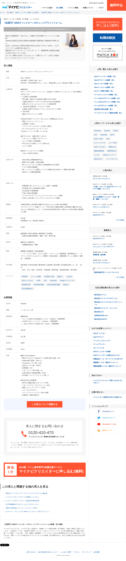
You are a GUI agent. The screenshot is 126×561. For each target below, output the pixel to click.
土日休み (69, 276)
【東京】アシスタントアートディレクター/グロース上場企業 (26, 493)
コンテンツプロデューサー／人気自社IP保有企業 (22, 501)
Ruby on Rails (98, 139)
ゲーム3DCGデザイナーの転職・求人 (107, 102)
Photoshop (97, 131)
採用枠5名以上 (112, 151)
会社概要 (96, 552)
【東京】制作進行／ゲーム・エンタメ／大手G (21, 508)
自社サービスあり (27, 280)
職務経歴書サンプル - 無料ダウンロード (107, 366)
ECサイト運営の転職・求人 (103, 91)
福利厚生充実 (26, 284)
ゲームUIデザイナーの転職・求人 (105, 105)
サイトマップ (86, 552)
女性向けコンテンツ (109, 155)
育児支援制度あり (27, 288)
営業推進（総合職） (100, 255)
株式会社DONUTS (100, 319)
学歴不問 (25, 276)
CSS (45, 280)
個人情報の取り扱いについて (48, 552)
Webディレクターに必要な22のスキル (106, 355)
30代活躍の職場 (39, 284)
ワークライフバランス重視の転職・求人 (108, 113)
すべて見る (120, 220)
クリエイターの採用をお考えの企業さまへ (108, 397)
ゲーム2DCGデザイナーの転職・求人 (107, 98)
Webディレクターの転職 (101, 351)
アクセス (76, 552)
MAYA (112, 135)
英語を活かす (98, 159)
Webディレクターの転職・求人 (105, 76)
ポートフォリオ (98, 348)
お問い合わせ (31, 552)
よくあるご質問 (65, 552)
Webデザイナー (98, 337)
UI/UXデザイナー (99, 215)
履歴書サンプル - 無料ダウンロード (105, 362)
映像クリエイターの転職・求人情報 (103, 194)
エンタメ (97, 155)
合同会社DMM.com (101, 315)
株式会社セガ (99, 312)
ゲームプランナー (99, 344)
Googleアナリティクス (67, 280)
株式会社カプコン (100, 295)
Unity (107, 139)
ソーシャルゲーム (111, 159)
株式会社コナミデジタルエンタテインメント (108, 303)
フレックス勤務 (36, 276)
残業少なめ (112, 147)
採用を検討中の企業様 (96, 3)
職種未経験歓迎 (99, 151)
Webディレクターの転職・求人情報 (16, 19)
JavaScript (53, 280)
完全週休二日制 (49, 276)
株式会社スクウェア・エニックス (105, 308)
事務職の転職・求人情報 (100, 176)
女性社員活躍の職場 (53, 284)
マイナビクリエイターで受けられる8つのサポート (107, 382)
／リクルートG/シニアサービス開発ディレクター (22, 497)
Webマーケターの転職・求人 (104, 87)
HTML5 (115, 131)
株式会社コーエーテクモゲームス (105, 298)
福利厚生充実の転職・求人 (103, 109)
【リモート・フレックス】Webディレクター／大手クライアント (27, 511)
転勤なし (60, 276)
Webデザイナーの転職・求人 (104, 80)
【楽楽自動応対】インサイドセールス (106, 272)
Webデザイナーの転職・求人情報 (102, 184)
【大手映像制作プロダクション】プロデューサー (22, 504)
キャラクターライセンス (101, 179)
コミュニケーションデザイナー (103, 247)
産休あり (66, 284)
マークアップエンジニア (101, 341)
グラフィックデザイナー (101, 207)
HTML (38, 280)
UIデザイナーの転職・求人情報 (102, 212)
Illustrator (107, 131)
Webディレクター (99, 333)
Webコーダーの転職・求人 (103, 84)
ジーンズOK (113, 143)
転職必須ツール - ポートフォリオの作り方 (108, 359)
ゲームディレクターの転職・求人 (105, 95)
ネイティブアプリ (99, 143)
